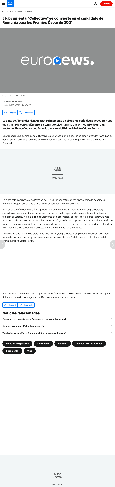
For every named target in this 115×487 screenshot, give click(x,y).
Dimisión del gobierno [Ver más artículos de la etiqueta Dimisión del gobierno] (17, 343)
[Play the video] (57, 60)
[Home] (3, 12)
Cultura (10, 12)
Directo (106, 3)
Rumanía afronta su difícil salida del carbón (23, 326)
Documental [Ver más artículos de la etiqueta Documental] (12, 350)
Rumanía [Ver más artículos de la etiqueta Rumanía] (62, 343)
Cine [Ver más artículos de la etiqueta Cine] (29, 350)
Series (19, 12)
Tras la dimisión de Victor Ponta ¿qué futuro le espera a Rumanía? (34, 333)
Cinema (28, 12)
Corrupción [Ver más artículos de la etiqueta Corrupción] (43, 343)
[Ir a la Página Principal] (10, 3)
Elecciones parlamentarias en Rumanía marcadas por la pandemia (34, 319)
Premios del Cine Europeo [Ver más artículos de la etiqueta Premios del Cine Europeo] (89, 343)
